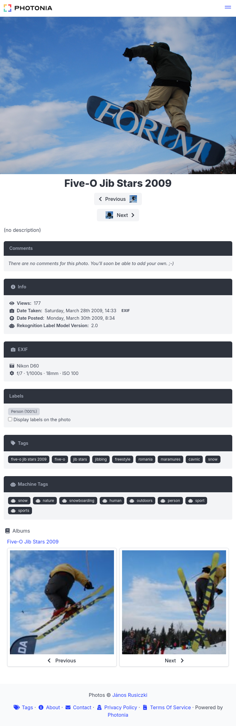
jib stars (80, 459)
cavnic (194, 459)
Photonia (118, 715)
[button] (228, 8)
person (169, 500)
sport (195, 500)
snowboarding (77, 500)
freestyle (122, 459)
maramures (170, 459)
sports (19, 510)
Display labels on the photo (39, 419)
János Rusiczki (130, 695)
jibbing (101, 459)
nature (44, 500)
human (111, 500)
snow (212, 459)
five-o (60, 459)
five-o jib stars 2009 (29, 459)
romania (145, 459)
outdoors (140, 500)
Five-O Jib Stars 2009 (33, 542)
